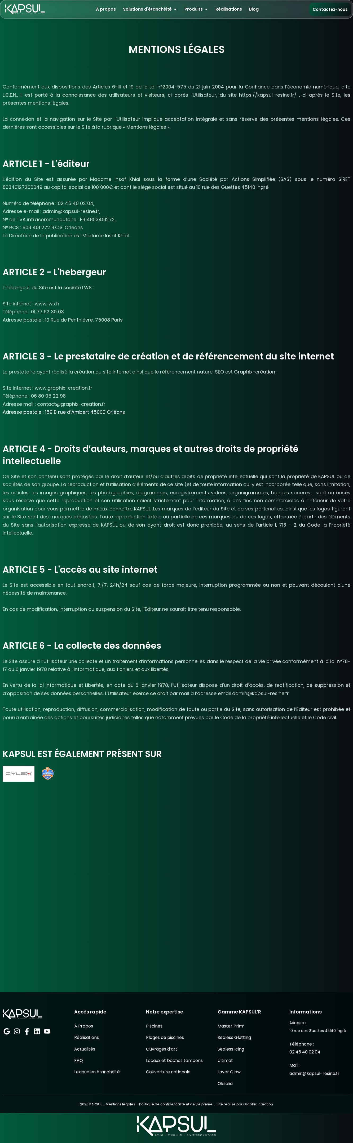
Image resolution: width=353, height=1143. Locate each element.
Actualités (84, 1079)
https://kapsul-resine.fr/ (268, 95)
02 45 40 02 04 (75, 203)
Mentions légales (120, 1134)
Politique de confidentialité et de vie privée (176, 1134)
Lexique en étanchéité (97, 1102)
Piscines (154, 1055)
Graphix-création (258, 1134)
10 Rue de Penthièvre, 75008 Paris (84, 320)
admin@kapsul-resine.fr (71, 211)
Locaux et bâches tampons (174, 1090)
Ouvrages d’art (161, 1079)
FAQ (78, 1090)
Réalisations (86, 1067)
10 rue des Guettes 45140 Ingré (232, 187)
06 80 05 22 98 (48, 396)
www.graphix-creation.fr (63, 388)
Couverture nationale (168, 1102)
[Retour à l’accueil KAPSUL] (25, 9)
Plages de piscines (165, 1067)
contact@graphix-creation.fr (72, 404)
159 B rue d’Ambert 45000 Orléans (85, 413)
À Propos (83, 1055)
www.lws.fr (47, 304)
